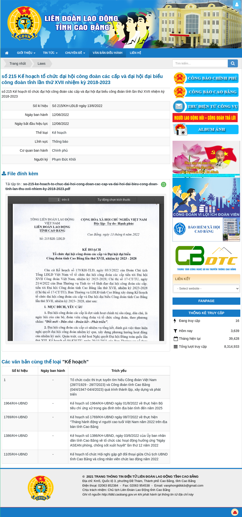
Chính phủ (60, 150)
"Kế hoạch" (75, 361)
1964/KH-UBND (16, 403)
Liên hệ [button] (135, 53)
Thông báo (60, 141)
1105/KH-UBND (16, 454)
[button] (163, 184)
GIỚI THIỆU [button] (26, 54)
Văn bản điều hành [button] (107, 53)
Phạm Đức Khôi (64, 159)
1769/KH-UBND (16, 417)
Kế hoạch (59, 133)
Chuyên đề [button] (75, 54)
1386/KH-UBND (16, 436)
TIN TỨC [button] (50, 54)
